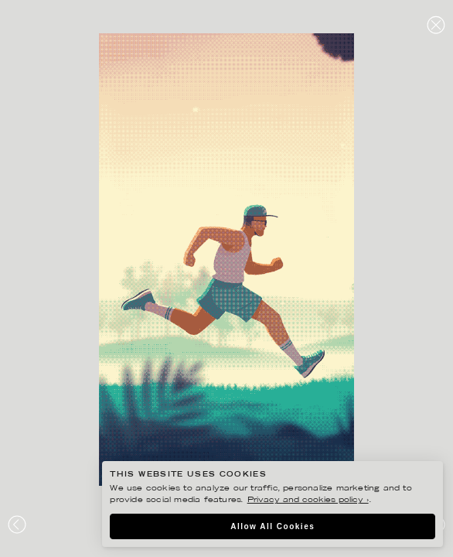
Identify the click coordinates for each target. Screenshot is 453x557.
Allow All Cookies (272, 526)
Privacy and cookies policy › (308, 500)
